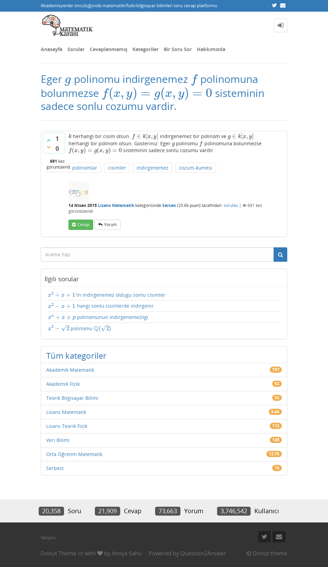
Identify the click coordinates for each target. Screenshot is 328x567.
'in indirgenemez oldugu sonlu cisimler (106, 295)
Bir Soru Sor (178, 49)
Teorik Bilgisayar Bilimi (72, 398)
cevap (83, 224)
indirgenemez (152, 167)
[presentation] (68, 79)
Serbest (55, 468)
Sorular (76, 49)
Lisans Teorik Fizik (66, 426)
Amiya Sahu (127, 553)
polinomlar (84, 167)
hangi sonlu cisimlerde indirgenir (101, 306)
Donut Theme (58, 553)
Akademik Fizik (63, 384)
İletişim (48, 537)
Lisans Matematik (116, 205)
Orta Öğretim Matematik (74, 454)
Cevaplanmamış (108, 49)
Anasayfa (51, 49)
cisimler (117, 167)
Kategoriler (146, 49)
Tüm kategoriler (76, 355)
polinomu (80, 328)
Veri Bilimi (58, 440)
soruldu (231, 205)
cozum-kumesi (195, 167)
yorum (110, 224)
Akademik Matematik (70, 370)
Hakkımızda (211, 49)
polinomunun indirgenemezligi (98, 317)
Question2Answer (203, 553)
